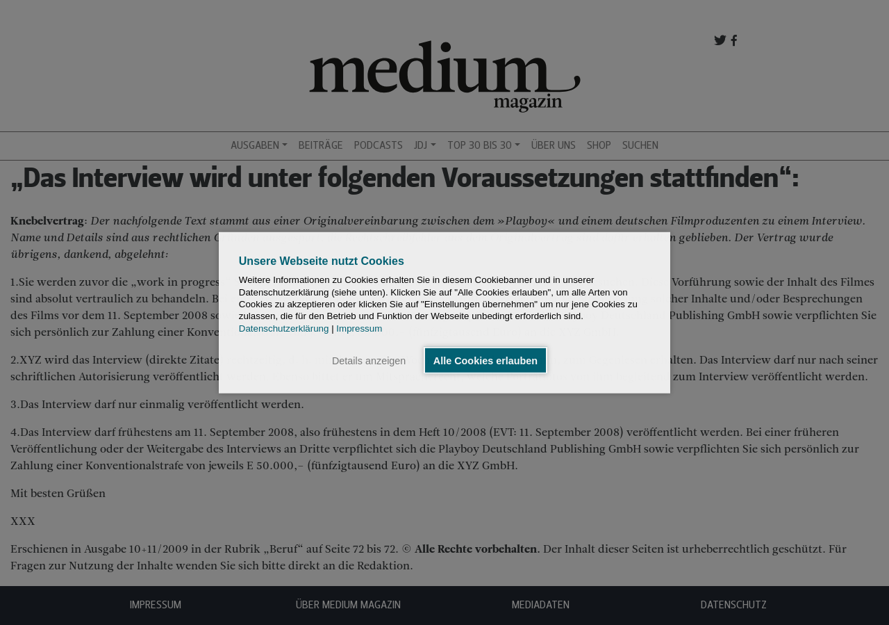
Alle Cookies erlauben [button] (485, 360)
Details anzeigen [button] (369, 360)
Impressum (359, 328)
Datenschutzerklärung (284, 328)
